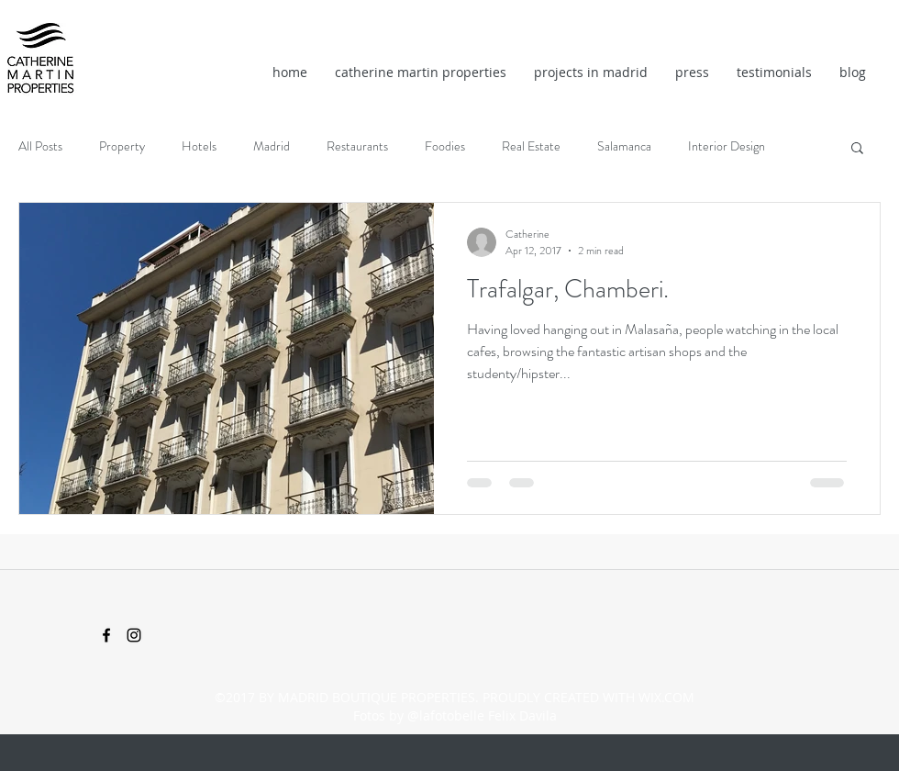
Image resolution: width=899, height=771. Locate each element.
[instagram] (134, 635)
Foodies (445, 146)
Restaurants (357, 146)
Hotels (199, 146)
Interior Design (726, 146)
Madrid (271, 146)
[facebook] (106, 635)
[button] (857, 149)
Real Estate (531, 146)
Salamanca (624, 146)
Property (122, 146)
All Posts (40, 146)
